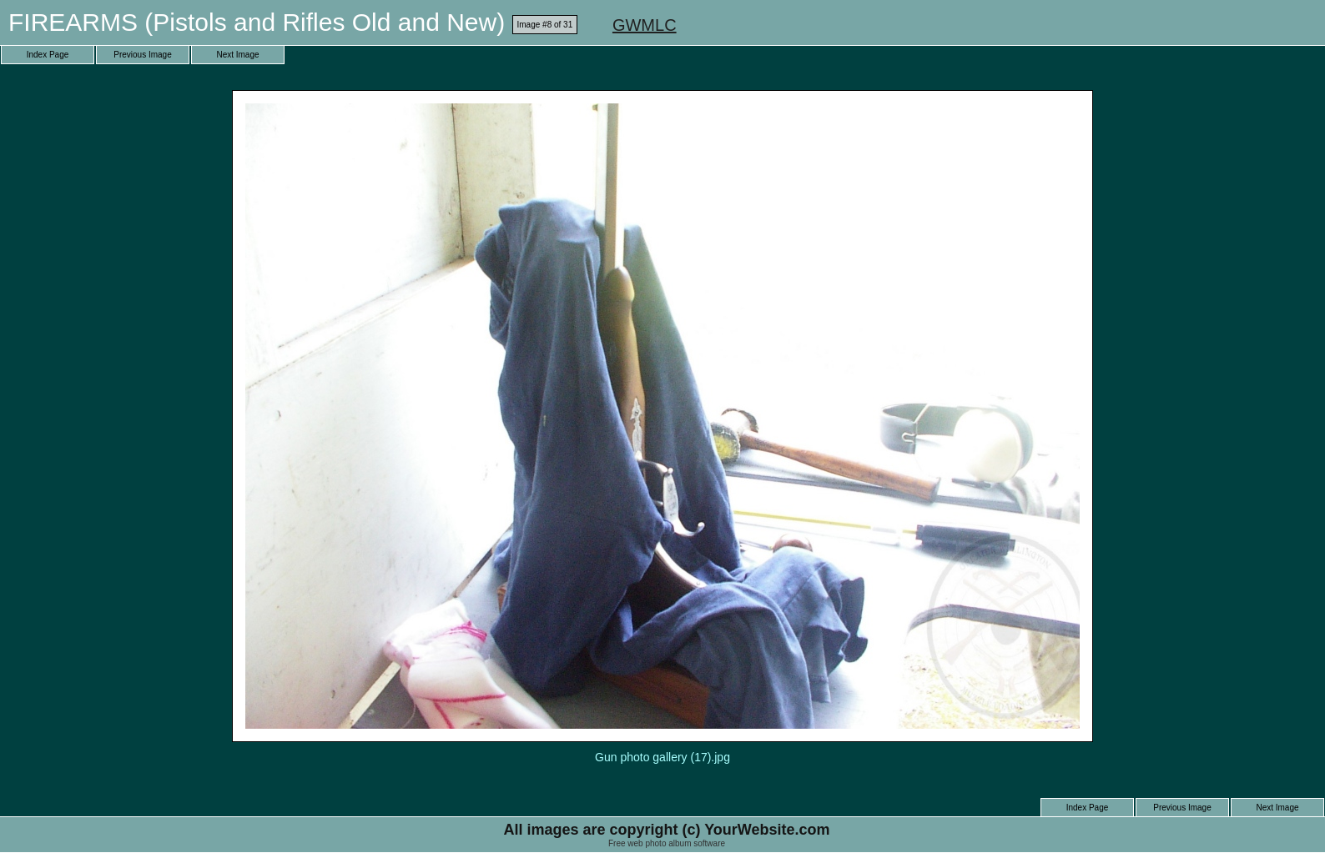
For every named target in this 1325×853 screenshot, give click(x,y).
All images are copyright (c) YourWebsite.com (666, 829)
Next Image (237, 54)
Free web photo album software (666, 843)
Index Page (48, 54)
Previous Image (142, 54)
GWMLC (644, 25)
